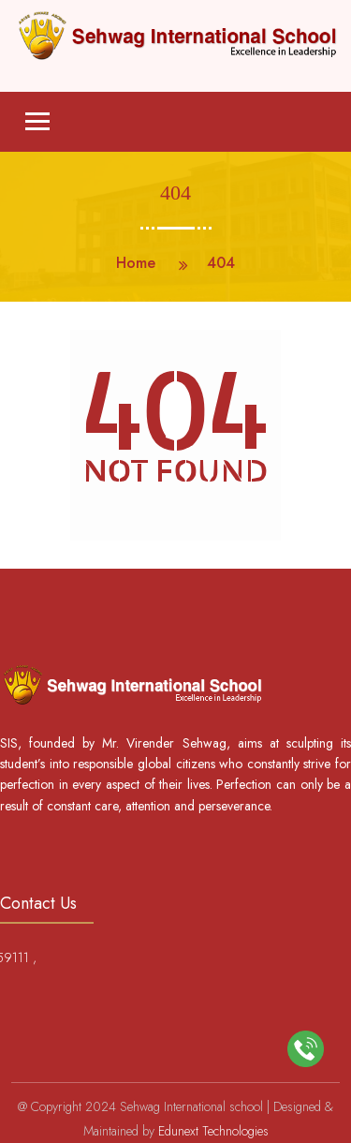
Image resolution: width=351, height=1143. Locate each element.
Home (135, 263)
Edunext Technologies (213, 1130)
